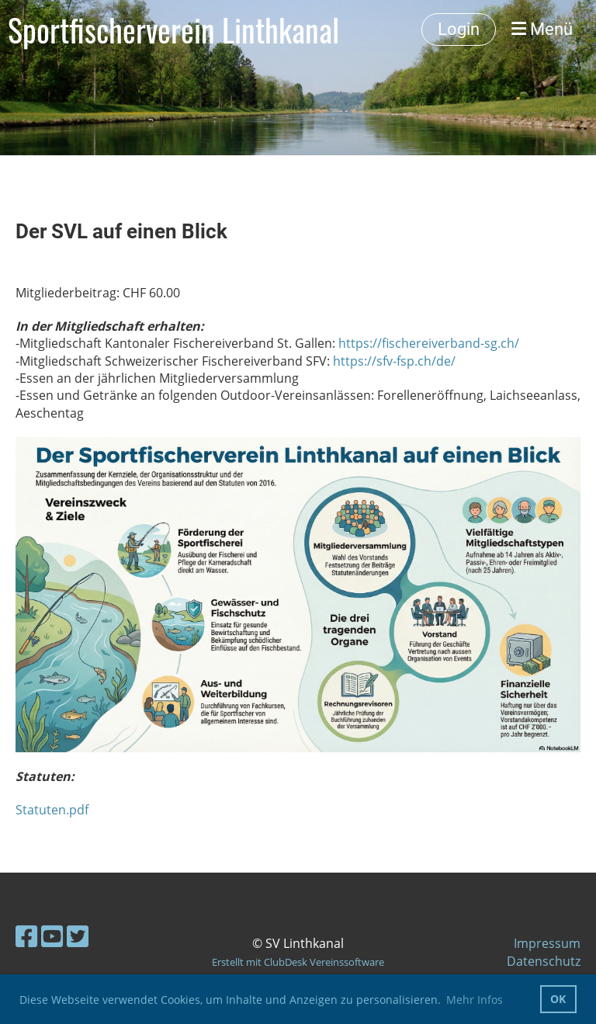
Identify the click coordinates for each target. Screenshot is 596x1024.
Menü (542, 29)
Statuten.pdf (52, 809)
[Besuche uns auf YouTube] (52, 936)
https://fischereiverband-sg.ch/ (428, 343)
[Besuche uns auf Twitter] (77, 936)
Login (459, 29)
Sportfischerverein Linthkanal (173, 29)
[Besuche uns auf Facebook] (26, 936)
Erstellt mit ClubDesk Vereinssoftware (298, 962)
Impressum (547, 943)
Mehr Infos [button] (474, 999)
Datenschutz (543, 961)
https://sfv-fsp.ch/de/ (394, 361)
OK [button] (558, 998)
